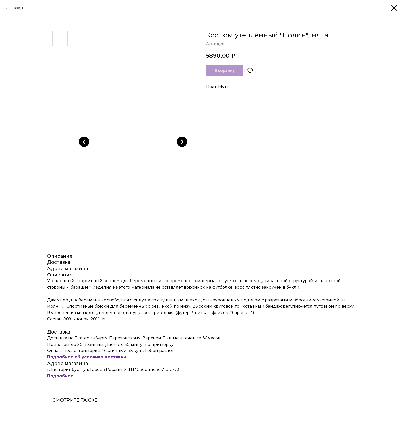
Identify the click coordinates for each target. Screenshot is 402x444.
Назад (16, 8)
